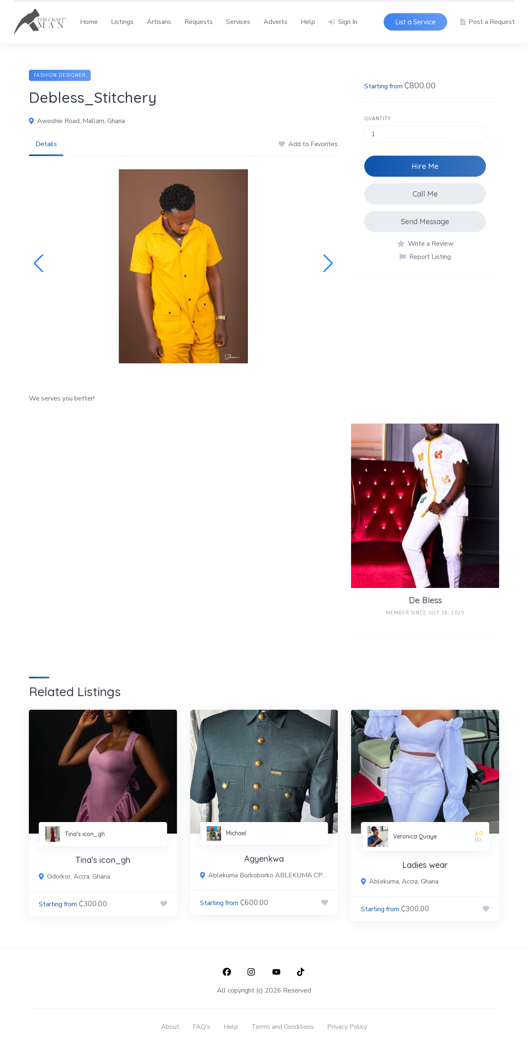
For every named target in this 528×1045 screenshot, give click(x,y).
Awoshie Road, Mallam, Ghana (81, 121)
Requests (198, 21)
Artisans (159, 21)
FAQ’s (201, 1026)
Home (89, 21)
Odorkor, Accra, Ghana (78, 876)
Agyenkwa (264, 858)
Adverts (276, 21)
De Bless (425, 600)
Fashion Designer (60, 75)
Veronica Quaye (415, 836)
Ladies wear (425, 865)
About (170, 1026)
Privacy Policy (347, 1026)
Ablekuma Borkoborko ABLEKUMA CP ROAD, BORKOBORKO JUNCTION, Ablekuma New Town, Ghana (268, 875)
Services (238, 21)
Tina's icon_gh (85, 834)
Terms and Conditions (282, 1026)
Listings (122, 21)
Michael (236, 833)
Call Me (425, 194)
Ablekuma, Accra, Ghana (403, 881)
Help (308, 21)
